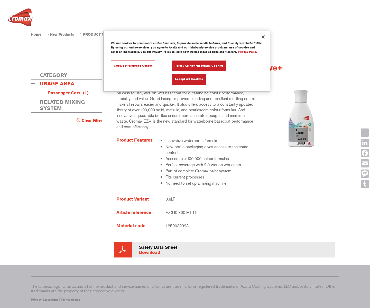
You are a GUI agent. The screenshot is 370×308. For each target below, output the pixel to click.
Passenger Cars (68, 92)
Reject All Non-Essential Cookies (199, 65)
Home (36, 34)
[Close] (263, 37)
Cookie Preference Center (133, 65)
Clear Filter (92, 120)
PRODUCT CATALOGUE (103, 34)
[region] (186, 61)
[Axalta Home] (20, 18)
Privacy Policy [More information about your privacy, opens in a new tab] (247, 52)
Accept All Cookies (189, 79)
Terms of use (70, 300)
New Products (62, 34)
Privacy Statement (44, 300)
